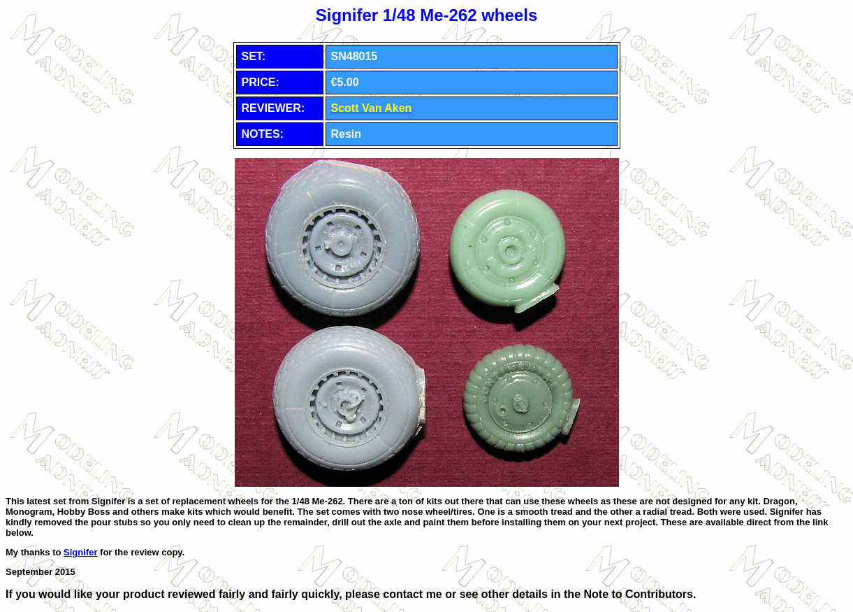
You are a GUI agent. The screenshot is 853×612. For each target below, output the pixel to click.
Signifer (80, 552)
